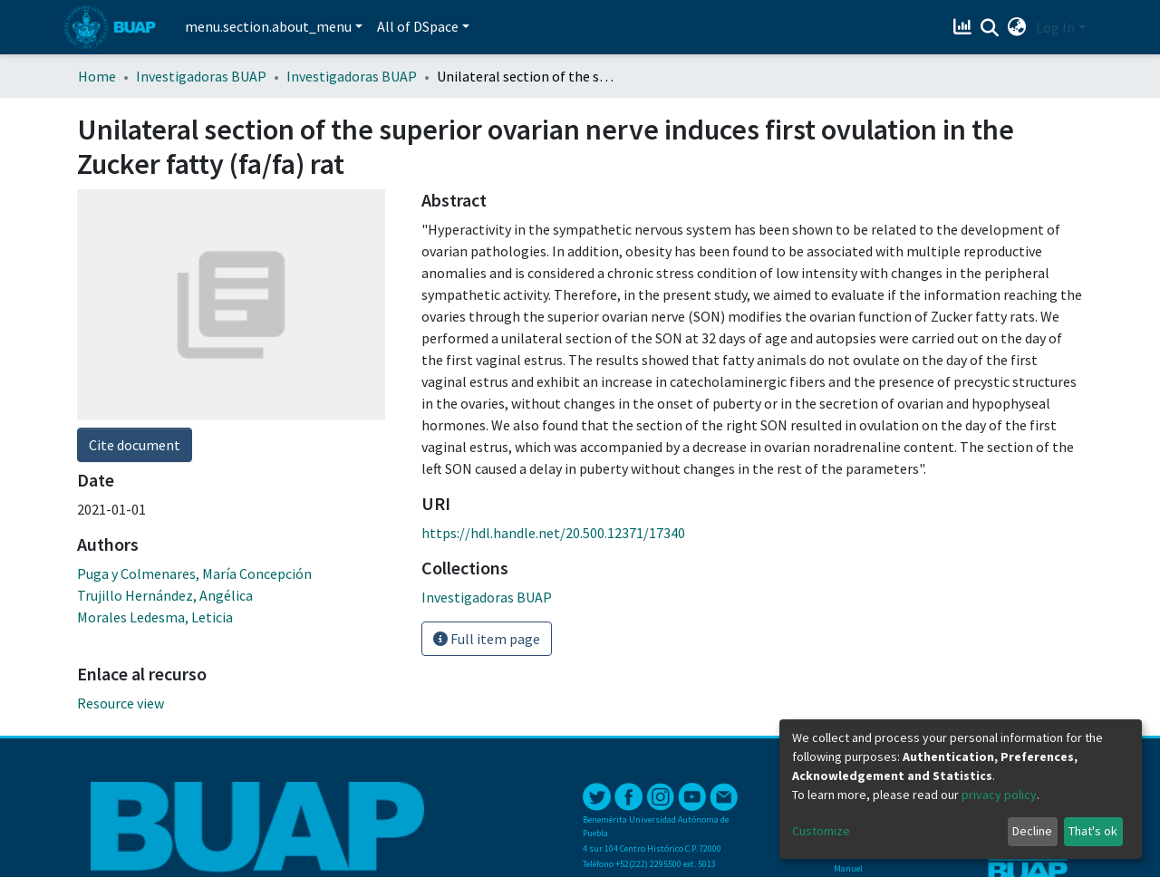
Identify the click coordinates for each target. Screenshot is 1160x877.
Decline (1032, 831)
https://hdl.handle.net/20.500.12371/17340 (553, 533)
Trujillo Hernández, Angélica (165, 595)
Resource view (120, 703)
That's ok (1092, 831)
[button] (1017, 27)
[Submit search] (990, 28)
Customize (821, 831)
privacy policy (999, 794)
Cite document (134, 445)
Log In (1055, 27)
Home (97, 76)
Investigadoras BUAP (201, 76)
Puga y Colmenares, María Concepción (194, 573)
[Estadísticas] (965, 27)
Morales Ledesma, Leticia (155, 617)
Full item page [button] (486, 639)
